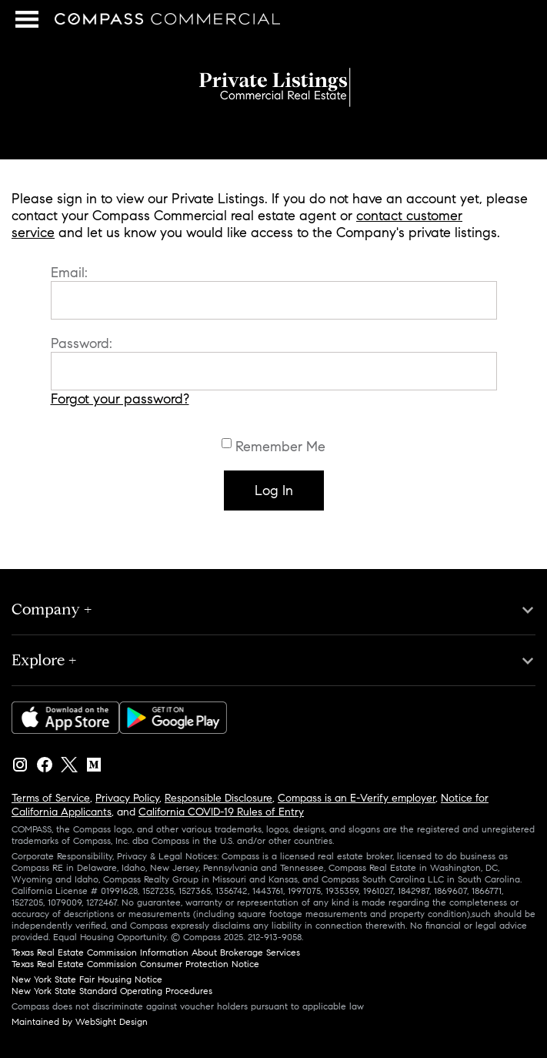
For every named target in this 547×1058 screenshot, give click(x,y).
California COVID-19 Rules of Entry (221, 812)
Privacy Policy (127, 798)
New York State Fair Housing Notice (87, 979)
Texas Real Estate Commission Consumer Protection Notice (135, 963)
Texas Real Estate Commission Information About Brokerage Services (156, 952)
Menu (25, 20)
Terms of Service (51, 798)
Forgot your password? (120, 398)
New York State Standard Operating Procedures (112, 990)
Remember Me (280, 446)
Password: (81, 343)
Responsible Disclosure (218, 798)
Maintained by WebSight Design (80, 1021)
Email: (69, 272)
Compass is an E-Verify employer (356, 798)
